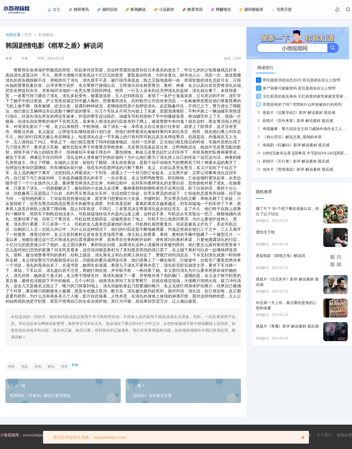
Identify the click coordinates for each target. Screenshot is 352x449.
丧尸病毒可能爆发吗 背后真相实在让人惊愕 (296, 88)
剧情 (38, 366)
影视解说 (135, 9)
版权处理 (344, 435)
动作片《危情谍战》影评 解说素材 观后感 (294, 169)
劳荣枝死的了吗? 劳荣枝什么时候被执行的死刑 (299, 104)
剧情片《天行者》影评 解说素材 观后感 (292, 161)
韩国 (11, 366)
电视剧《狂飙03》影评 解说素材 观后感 (293, 145)
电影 (24, 366)
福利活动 (107, 9)
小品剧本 (164, 9)
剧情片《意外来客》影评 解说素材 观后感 (294, 120)
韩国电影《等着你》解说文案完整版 (40, 395)
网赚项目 (221, 9)
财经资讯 (79, 9)
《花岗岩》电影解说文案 (151, 395)
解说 (51, 366)
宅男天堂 (281, 9)
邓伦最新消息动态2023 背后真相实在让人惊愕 (298, 80)
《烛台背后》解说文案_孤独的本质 (289, 137)
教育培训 (192, 9)
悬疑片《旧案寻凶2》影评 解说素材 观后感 (295, 112)
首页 (54, 9)
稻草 (64, 366)
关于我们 (324, 435)
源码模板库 (251, 9)
